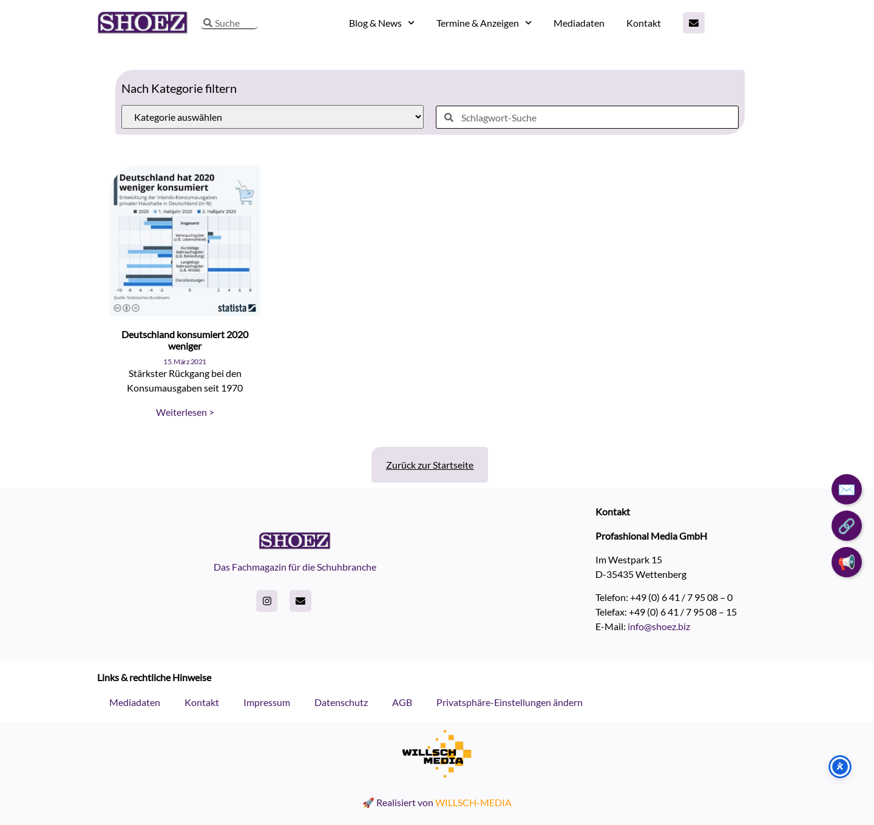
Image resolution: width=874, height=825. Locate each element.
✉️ (847, 489)
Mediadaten (579, 23)
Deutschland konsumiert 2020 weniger (184, 339)
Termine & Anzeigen (484, 22)
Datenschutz (341, 702)
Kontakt (643, 23)
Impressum (266, 702)
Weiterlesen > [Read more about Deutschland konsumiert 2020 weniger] (185, 412)
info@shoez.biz (659, 626)
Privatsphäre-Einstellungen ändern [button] (509, 702)
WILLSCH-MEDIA (473, 802)
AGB (402, 702)
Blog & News (382, 22)
